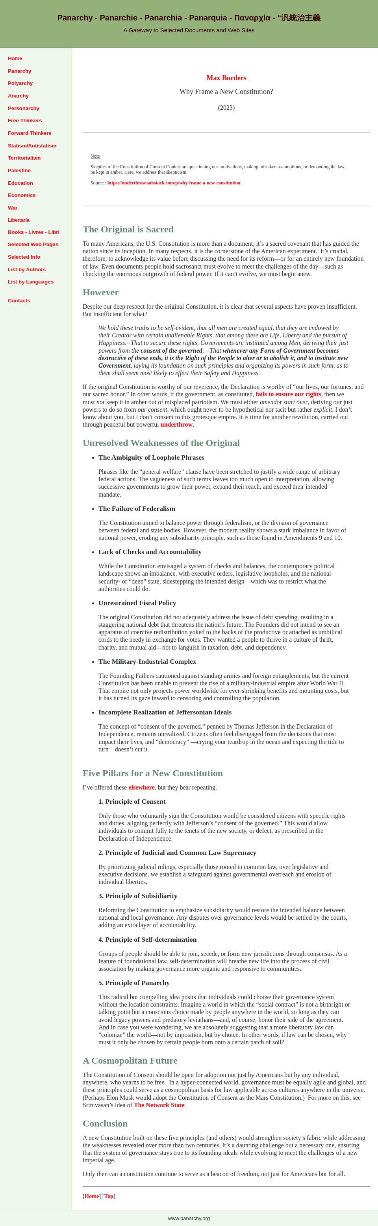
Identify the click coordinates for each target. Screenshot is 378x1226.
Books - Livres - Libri (33, 232)
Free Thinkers (25, 120)
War (12, 208)
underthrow (177, 424)
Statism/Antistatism (32, 146)
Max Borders (226, 78)
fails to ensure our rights (288, 394)
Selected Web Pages (33, 244)
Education (20, 183)
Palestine (19, 170)
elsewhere (141, 787)
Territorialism (24, 158)
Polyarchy (20, 83)
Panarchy (19, 71)
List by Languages (31, 282)
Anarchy (18, 96)
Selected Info (24, 257)
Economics (21, 195)
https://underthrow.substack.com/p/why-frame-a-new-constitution (174, 183)
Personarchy (23, 108)
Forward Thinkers (30, 133)
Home (15, 58)
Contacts (19, 301)
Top (108, 1196)
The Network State (159, 1105)
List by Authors (27, 269)
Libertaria (19, 220)
